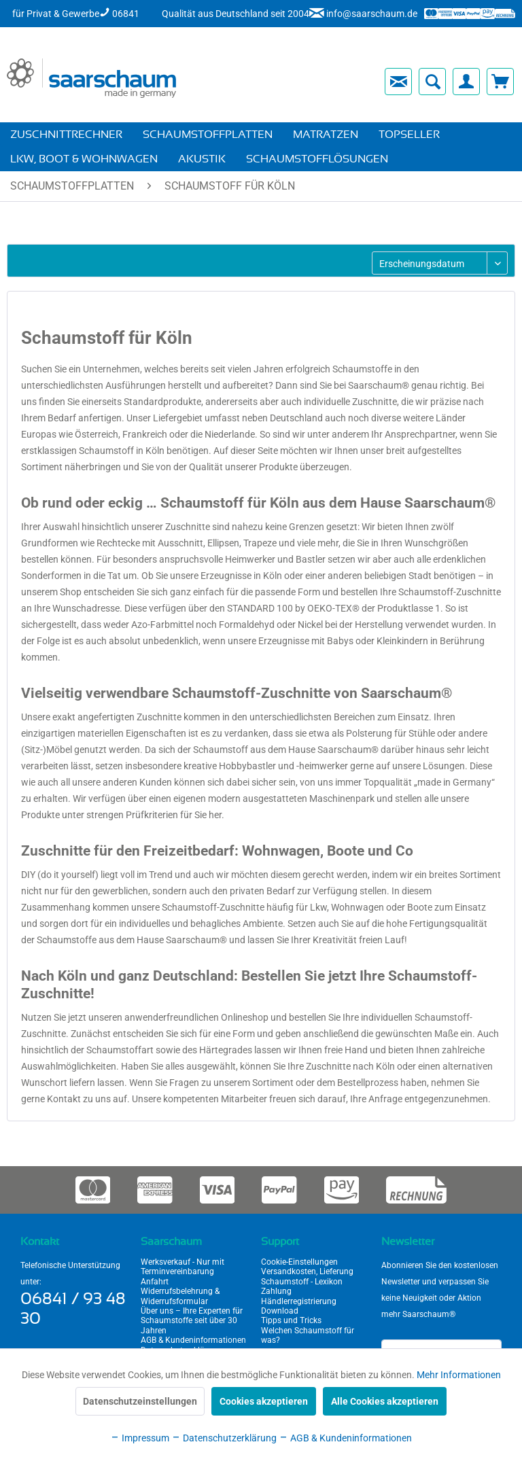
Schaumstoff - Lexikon (302, 1281)
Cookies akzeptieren (264, 1401)
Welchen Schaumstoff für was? (307, 1335)
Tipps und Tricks (291, 1320)
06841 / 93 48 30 (73, 1309)
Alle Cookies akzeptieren (384, 1401)
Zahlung (276, 1291)
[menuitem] (280, 81)
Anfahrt (155, 1281)
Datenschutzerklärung (224, 1438)
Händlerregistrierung (298, 1301)
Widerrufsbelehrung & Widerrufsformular (180, 1295)
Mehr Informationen (459, 1374)
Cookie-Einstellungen (299, 1262)
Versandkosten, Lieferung (307, 1271)
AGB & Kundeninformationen (193, 1340)
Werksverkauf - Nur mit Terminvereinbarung (182, 1266)
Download (279, 1311)
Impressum (139, 1438)
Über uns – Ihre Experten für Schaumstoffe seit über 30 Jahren (192, 1320)
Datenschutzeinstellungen (140, 1401)
